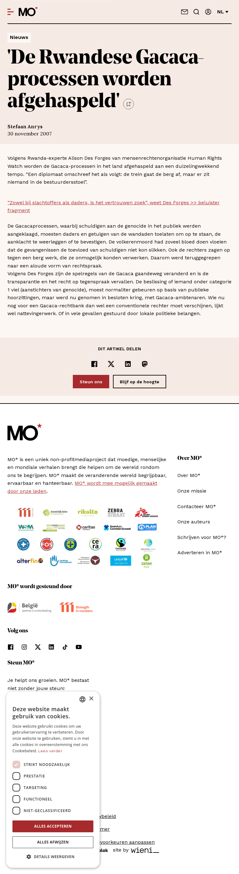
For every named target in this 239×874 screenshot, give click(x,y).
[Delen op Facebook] (94, 364)
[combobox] (82, 699)
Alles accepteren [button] (53, 826)
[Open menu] (10, 12)
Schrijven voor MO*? (201, 537)
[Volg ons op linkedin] (51, 647)
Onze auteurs (193, 522)
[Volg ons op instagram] (24, 647)
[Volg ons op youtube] (79, 647)
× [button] (91, 699)
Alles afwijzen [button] (53, 842)
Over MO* (188, 475)
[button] (52, 857)
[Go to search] (196, 11)
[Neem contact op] (184, 11)
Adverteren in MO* (199, 552)
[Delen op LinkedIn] (127, 364)
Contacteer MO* (196, 506)
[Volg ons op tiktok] (65, 647)
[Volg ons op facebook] (10, 647)
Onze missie (191, 491)
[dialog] (53, 780)
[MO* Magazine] (28, 11)
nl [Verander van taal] (222, 12)
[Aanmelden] (208, 11)
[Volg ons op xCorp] (38, 647)
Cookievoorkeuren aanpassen (119, 842)
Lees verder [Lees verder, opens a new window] (50, 751)
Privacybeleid (100, 816)
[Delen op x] (111, 364)
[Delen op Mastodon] (144, 364)
